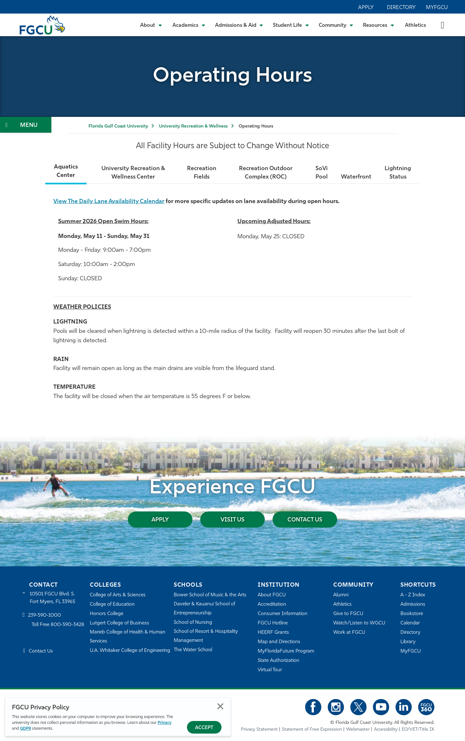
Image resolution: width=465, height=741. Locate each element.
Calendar (410, 623)
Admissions (412, 604)
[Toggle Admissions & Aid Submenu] (239, 25)
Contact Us (305, 520)
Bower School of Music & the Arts (210, 595)
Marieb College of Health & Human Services (128, 637)
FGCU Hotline (273, 623)
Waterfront (356, 177)
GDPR (25, 728)
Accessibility (386, 729)
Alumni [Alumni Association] (340, 595)
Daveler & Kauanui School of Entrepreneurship (205, 609)
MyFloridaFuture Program (286, 651)
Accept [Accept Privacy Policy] (204, 728)
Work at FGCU (349, 632)
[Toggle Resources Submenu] (378, 25)
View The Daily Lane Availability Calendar (109, 202)
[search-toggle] (442, 25)
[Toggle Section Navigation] (25, 125)
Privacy (164, 723)
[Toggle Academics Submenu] (189, 25)
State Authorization (278, 660)
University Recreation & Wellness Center (132, 173)
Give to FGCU (348, 614)
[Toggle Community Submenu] (336, 25)
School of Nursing (193, 622)
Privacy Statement (259, 729)
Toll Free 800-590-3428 (58, 625)
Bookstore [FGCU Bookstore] (411, 614)
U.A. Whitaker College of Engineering (130, 650)
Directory (401, 7)
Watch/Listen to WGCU (359, 623)
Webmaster (358, 729)
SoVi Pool (321, 173)
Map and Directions (279, 642)
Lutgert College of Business (120, 623)
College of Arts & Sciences (118, 595)
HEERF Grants (273, 632)
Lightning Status (398, 173)
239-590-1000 (44, 615)
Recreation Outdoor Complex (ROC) (265, 173)
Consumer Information (283, 614)
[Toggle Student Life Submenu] (291, 25)
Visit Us (232, 520)
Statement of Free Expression (312, 729)
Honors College (106, 614)
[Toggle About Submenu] (151, 25)
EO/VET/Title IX (418, 729)
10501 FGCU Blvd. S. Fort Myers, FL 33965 (52, 598)
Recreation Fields (201, 173)
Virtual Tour (270, 670)
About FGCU (272, 595)
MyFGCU (437, 7)
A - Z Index (412, 595)
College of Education (112, 604)
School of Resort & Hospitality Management (206, 636)
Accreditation (272, 604)
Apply (366, 7)
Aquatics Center (66, 171)
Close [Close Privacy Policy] (220, 706)
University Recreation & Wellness (193, 126)
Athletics (415, 25)
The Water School (193, 650)
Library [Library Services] (408, 642)
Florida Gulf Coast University (118, 126)
